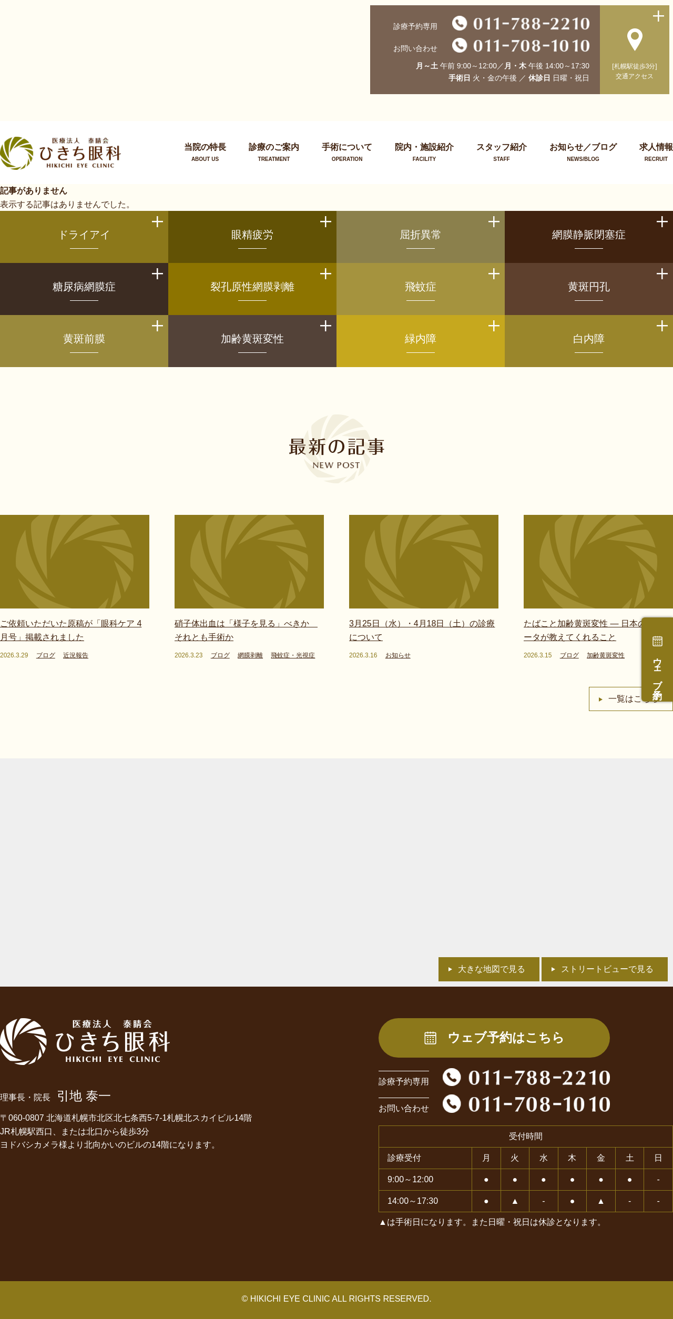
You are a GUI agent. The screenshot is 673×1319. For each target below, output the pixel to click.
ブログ (45, 655)
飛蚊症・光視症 (293, 655)
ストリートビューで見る (607, 969)
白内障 (589, 338)
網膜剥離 (250, 655)
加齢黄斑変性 (252, 338)
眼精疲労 (252, 234)
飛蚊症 (420, 286)
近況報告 (75, 655)
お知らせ (398, 655)
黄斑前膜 (84, 338)
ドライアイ (84, 234)
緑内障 (420, 338)
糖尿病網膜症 (84, 286)
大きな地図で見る (491, 969)
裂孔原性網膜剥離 (252, 286)
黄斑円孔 (589, 286)
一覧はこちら (633, 698)
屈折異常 (421, 234)
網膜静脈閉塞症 (589, 234)
